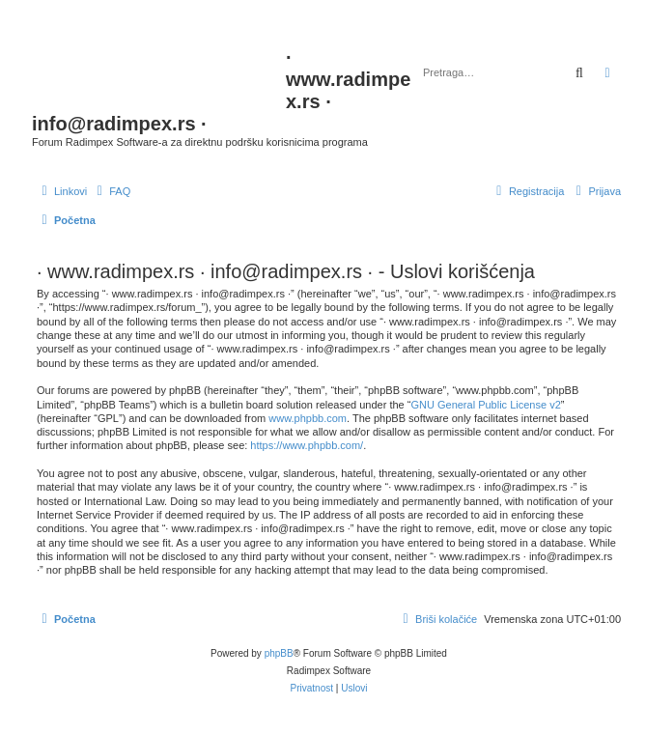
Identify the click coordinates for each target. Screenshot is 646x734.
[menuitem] (111, 191)
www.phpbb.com (307, 418)
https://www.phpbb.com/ (306, 445)
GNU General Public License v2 (485, 404)
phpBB (279, 653)
